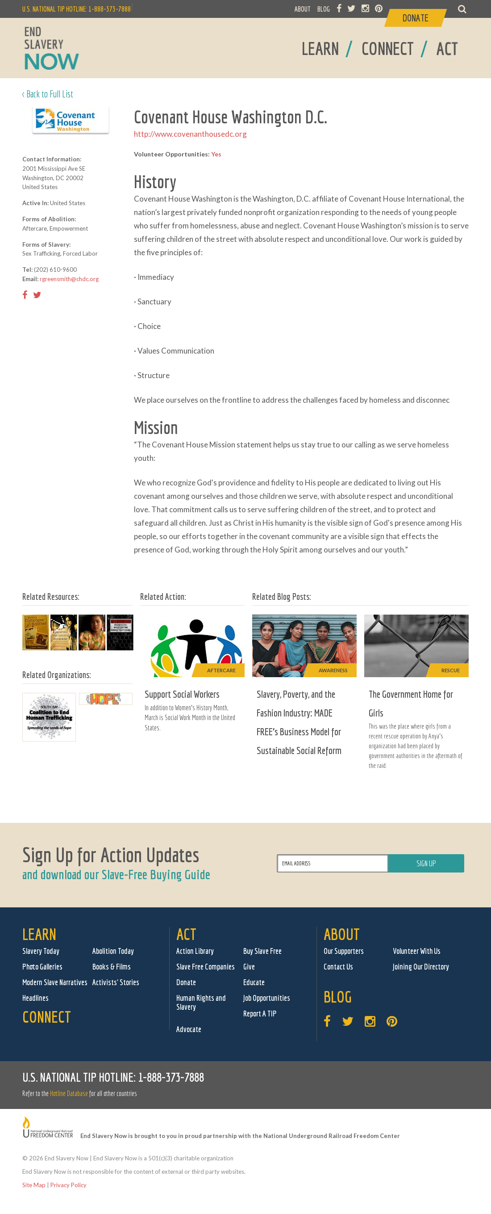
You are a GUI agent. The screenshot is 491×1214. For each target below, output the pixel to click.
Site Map (34, 1185)
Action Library (195, 951)
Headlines (35, 998)
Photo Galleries (42, 966)
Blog (338, 996)
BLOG (323, 9)
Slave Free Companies (205, 966)
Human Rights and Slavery (201, 1002)
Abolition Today (113, 951)
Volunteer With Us (417, 951)
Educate (254, 982)
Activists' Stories (115, 982)
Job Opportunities (266, 998)
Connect (46, 1016)
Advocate (188, 1029)
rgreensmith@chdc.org (69, 278)
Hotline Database (69, 1093)
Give (249, 966)
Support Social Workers (182, 694)
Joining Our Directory (421, 966)
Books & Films (111, 966)
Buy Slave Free (262, 951)
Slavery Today (40, 951)
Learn (39, 934)
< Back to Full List (47, 93)
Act (186, 934)
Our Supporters (344, 951)
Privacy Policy (68, 1185)
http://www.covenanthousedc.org (190, 134)
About (342, 934)
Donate (186, 982)
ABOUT (303, 9)
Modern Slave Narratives (54, 982)
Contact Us (338, 966)
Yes (216, 154)
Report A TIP (260, 1013)
